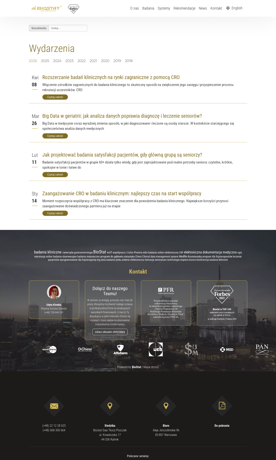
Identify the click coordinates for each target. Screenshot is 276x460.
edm (145, 252)
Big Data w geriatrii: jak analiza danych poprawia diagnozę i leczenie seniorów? (122, 116)
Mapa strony (151, 367)
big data (101, 259)
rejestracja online (43, 256)
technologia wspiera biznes (182, 259)
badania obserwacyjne (65, 256)
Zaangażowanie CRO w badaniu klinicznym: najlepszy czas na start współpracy (121, 193)
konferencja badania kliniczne (212, 259)
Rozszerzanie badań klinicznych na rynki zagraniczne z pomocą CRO (111, 77)
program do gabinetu (112, 256)
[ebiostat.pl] (47, 8)
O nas (134, 8)
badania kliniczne (48, 252)
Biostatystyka (195, 256)
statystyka (129, 256)
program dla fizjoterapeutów (217, 256)
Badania (148, 8)
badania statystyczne (88, 256)
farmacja (150, 259)
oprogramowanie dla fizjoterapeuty (78, 259)
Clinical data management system (160, 256)
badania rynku (114, 259)
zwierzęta (68, 252)
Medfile (183, 256)
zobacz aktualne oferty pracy (110, 331)
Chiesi (138, 256)
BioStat (100, 252)
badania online (156, 252)
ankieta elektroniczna (133, 259)
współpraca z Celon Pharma (128, 252)
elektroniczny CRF (174, 252)
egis (240, 252)
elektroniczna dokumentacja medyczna (211, 252)
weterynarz (161, 259)
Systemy (164, 8)
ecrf (110, 252)
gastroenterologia (83, 252)
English (233, 8)
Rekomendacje (184, 8)
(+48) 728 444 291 (54, 312)
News (203, 8)
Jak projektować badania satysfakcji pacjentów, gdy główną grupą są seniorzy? (122, 155)
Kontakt (216, 8)
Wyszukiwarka (38, 28)
